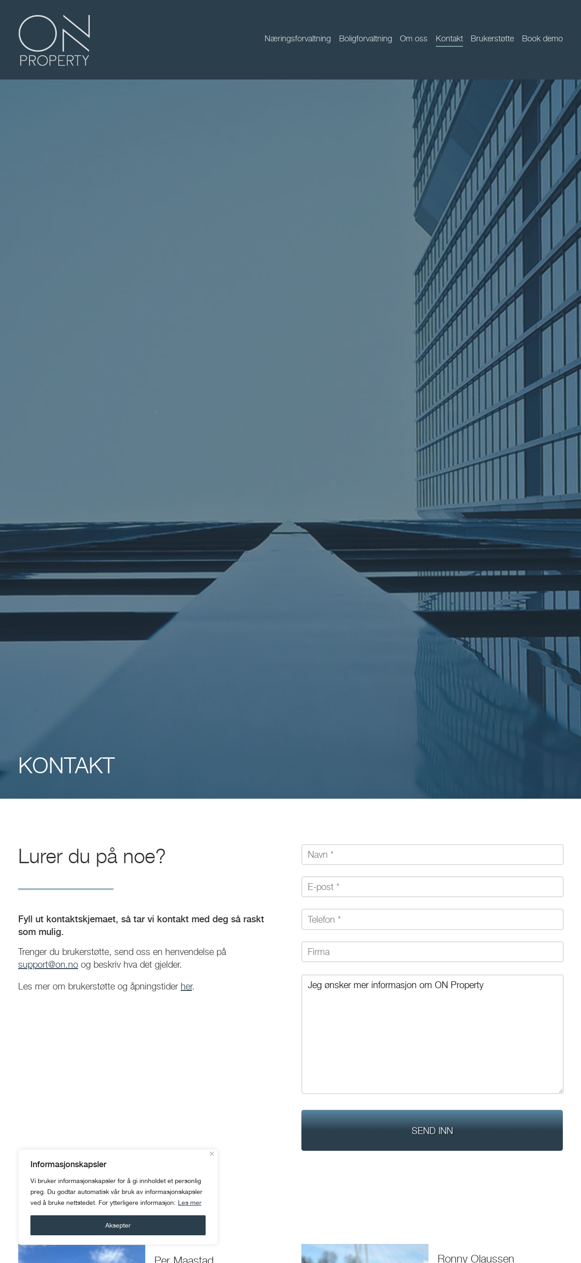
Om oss (414, 38)
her (186, 986)
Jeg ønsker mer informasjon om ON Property (432, 1034)
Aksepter (118, 1225)
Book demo (542, 38)
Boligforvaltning (365, 38)
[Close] (212, 1154)
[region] (118, 1197)
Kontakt (449, 38)
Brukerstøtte (492, 38)
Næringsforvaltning (298, 38)
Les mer (190, 1202)
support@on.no (48, 964)
